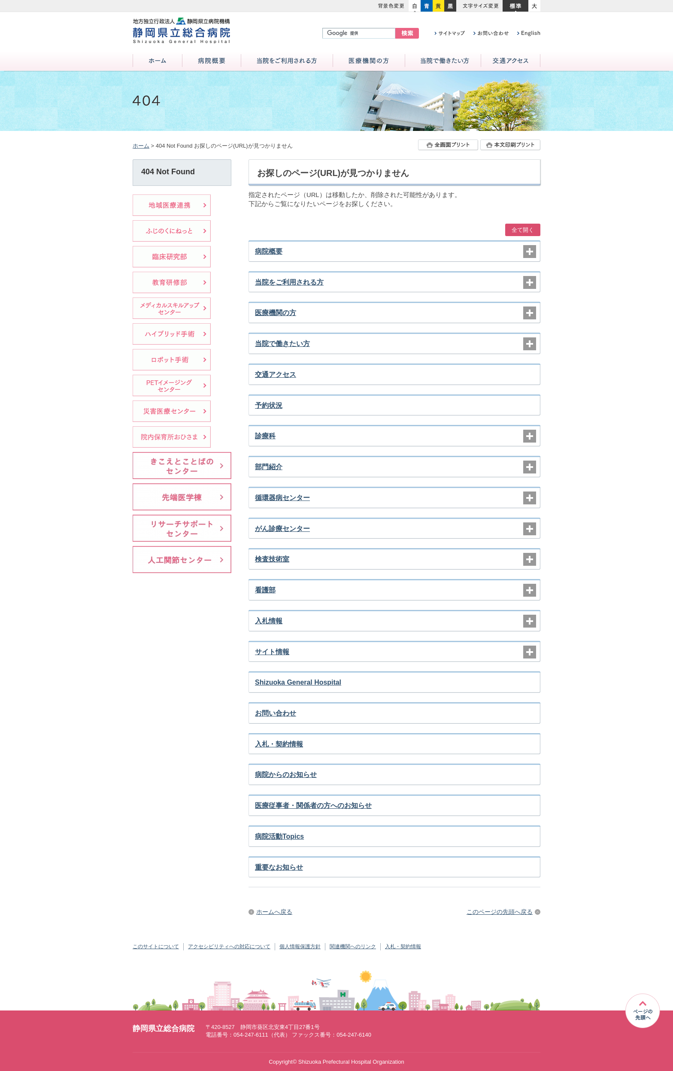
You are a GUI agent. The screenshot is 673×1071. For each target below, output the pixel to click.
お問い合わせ (275, 713)
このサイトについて (156, 947)
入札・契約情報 (279, 744)
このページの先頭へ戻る (500, 911)
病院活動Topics (279, 836)
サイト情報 (272, 651)
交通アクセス (510, 61)
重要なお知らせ (279, 867)
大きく (534, 6)
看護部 (265, 590)
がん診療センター (282, 528)
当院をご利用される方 (287, 61)
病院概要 (211, 61)
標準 (515, 6)
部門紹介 (268, 466)
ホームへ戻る (274, 911)
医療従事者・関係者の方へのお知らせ (313, 805)
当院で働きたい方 (443, 61)
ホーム (157, 61)
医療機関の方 (369, 61)
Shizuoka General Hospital (298, 682)
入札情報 (268, 621)
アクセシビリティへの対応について (229, 947)
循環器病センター (282, 497)
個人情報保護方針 (300, 947)
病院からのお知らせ (286, 774)
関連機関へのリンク (353, 947)
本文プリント (510, 145)
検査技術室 (272, 559)
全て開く (523, 230)
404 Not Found (168, 171)
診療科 (265, 436)
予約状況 (268, 405)
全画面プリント (448, 145)
